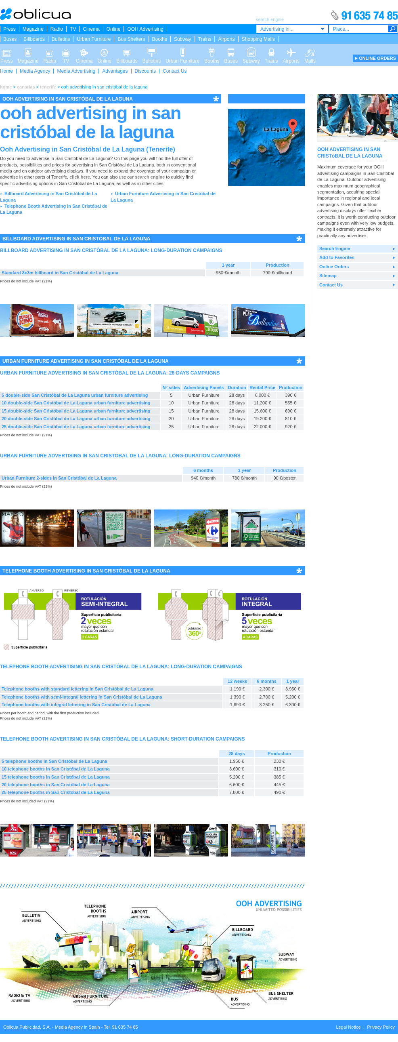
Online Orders (334, 266)
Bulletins (61, 39)
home (6, 86)
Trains (205, 39)
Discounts (145, 71)
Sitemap (328, 275)
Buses (10, 39)
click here (79, 177)
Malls (310, 52)
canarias (26, 86)
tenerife (48, 86)
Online (114, 29)
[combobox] (292, 29)
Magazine (33, 29)
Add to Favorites (336, 257)
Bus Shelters (131, 39)
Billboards (34, 39)
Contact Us (174, 71)
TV (73, 29)
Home (6, 71)
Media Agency (35, 71)
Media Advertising (76, 71)
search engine (150, 177)
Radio (56, 29)
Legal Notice (348, 1027)
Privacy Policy (381, 1027)
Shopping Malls (258, 39)
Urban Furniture (94, 39)
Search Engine (334, 248)
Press (9, 29)
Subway (182, 39)
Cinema (91, 29)
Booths (159, 39)
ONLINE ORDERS (377, 58)
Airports (226, 39)
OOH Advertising (145, 29)
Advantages (115, 71)
